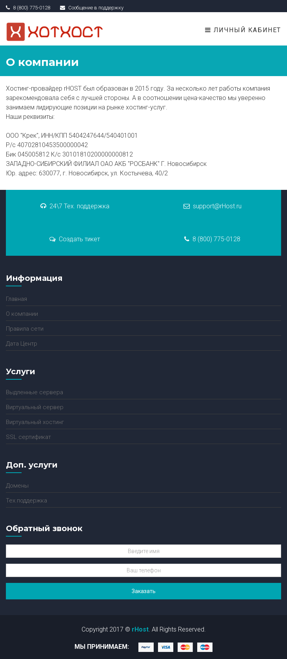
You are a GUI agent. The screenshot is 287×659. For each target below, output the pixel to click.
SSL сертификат (28, 437)
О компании (22, 313)
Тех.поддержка (26, 500)
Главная (16, 298)
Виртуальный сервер (35, 407)
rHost (140, 629)
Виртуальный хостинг (35, 422)
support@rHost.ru (212, 206)
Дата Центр (21, 343)
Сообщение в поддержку (92, 8)
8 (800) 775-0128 (212, 239)
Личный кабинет (243, 30)
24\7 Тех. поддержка (74, 206)
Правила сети (25, 328)
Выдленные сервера (34, 392)
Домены (17, 485)
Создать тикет (74, 239)
